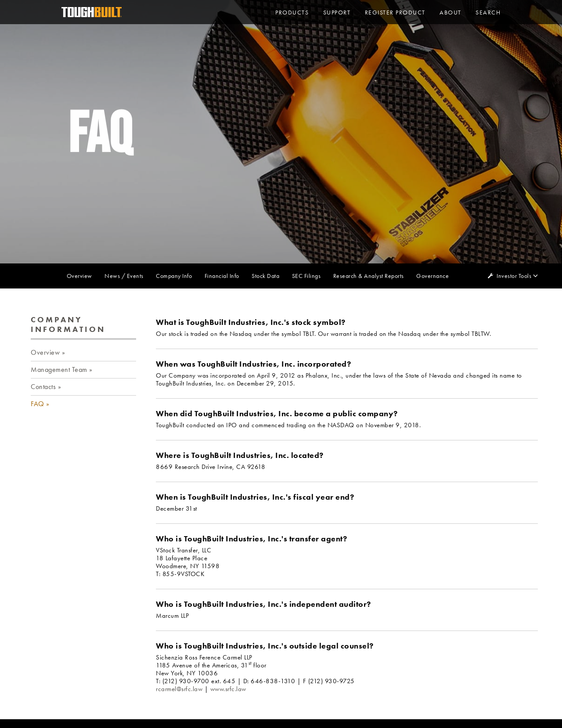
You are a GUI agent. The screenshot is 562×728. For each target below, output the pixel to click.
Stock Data (265, 276)
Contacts (43, 386)
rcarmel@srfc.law (179, 689)
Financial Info (222, 276)
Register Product (395, 12)
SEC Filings (306, 276)
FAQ (37, 403)
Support (337, 12)
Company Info (174, 276)
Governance (432, 276)
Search (488, 12)
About (450, 12)
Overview (79, 276)
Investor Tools (514, 276)
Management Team (59, 369)
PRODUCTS (292, 12)
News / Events (124, 276)
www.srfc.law (228, 689)
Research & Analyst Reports (368, 276)
